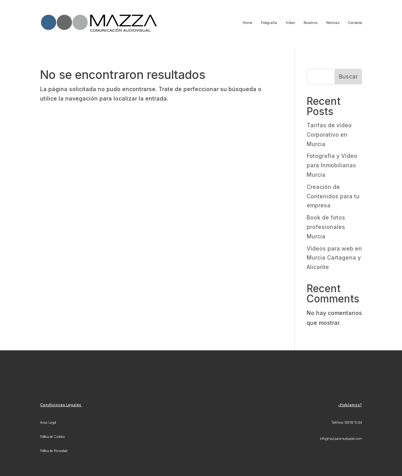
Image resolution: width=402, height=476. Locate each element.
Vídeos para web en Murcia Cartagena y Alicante (334, 258)
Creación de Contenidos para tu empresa (333, 196)
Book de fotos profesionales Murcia (326, 227)
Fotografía (269, 23)
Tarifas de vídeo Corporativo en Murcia (329, 134)
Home (247, 23)
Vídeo (290, 23)
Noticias (333, 23)
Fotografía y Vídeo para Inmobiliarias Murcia (332, 165)
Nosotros (310, 23)
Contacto (355, 23)
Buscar (348, 76)
